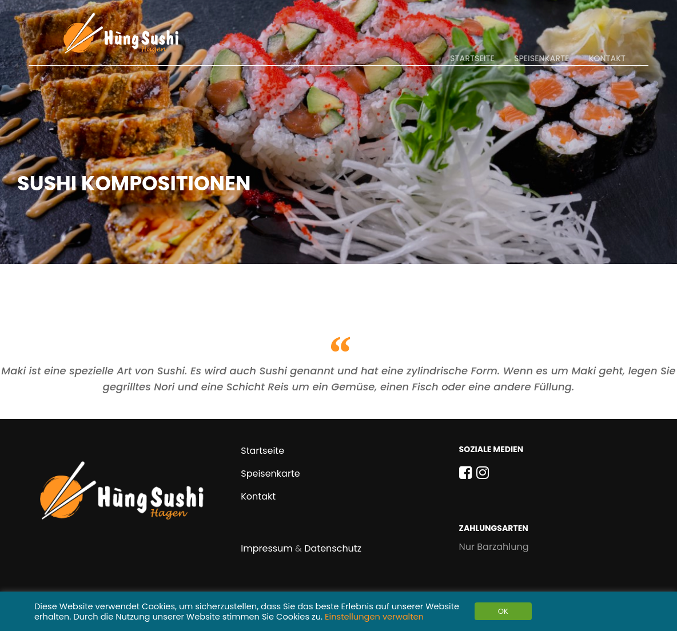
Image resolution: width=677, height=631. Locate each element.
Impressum (267, 548)
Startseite (472, 58)
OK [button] (503, 611)
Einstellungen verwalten (374, 616)
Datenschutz (332, 548)
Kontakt (607, 58)
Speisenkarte (541, 58)
